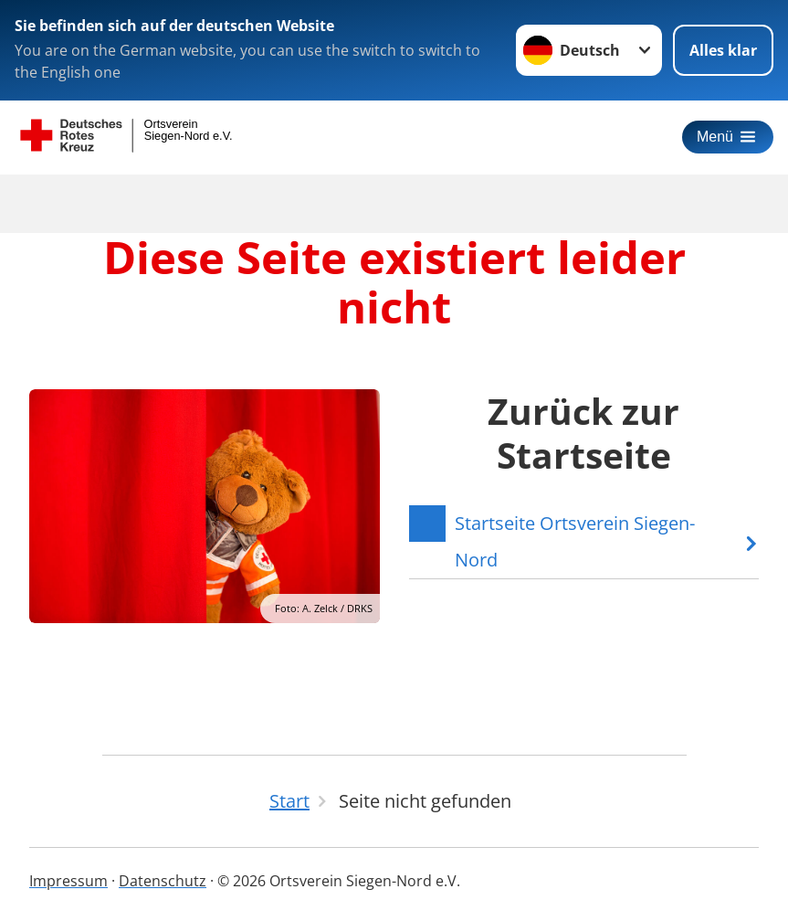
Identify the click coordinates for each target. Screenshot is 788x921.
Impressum (68, 881)
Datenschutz (162, 881)
